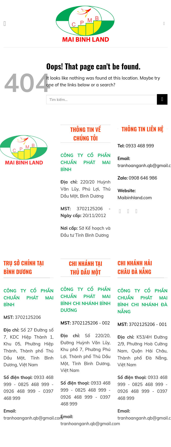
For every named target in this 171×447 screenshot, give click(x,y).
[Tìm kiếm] (165, 23)
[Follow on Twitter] (130, 211)
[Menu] (7, 23)
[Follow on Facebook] (121, 211)
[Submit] (162, 99)
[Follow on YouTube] (138, 211)
